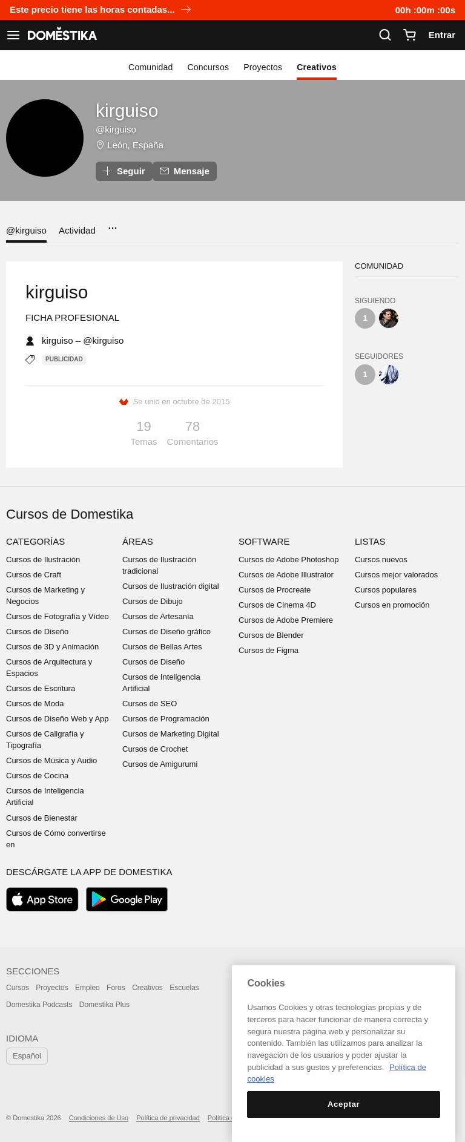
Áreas (137, 541)
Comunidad (150, 67)
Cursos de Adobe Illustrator (286, 574)
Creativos (317, 67)
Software (264, 541)
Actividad (77, 230)
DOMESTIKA (61, 35)
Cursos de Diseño (37, 631)
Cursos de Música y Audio (51, 760)
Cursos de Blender (271, 635)
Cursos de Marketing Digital (170, 733)
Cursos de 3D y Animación (52, 646)
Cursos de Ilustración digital (170, 586)
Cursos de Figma (268, 650)
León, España (135, 145)
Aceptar (344, 1104)
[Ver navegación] (13, 35)
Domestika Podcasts (39, 1004)
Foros (116, 987)
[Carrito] (409, 35)
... (112, 224)
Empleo (87, 987)
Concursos (208, 67)
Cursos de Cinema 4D (277, 604)
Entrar (442, 35)
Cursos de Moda (35, 703)
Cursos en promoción (392, 604)
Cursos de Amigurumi (159, 764)
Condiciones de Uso (98, 1117)
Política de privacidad (168, 1117)
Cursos (17, 987)
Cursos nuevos (381, 559)
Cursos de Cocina (37, 775)
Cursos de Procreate (275, 589)
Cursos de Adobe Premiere (286, 620)
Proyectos (262, 67)
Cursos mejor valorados (396, 574)
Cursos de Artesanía (158, 616)
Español (27, 1055)
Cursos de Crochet (155, 748)
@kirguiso (26, 230)
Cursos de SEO (149, 703)
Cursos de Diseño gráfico (166, 631)
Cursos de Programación (165, 718)
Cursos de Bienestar (42, 817)
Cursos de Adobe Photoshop (289, 559)
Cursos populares (386, 589)
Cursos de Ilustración (43, 559)
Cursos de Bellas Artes (162, 646)
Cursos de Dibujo (152, 601)
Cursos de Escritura (40, 688)
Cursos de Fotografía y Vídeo (57, 616)
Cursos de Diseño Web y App (57, 718)
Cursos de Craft (33, 574)
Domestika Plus (104, 1004)
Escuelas (184, 987)
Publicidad (64, 359)
